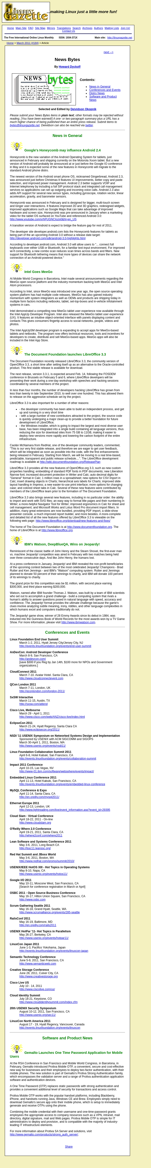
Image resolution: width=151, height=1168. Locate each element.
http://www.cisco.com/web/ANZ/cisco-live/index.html (52, 716)
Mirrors (51, 28)
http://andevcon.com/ (32, 659)
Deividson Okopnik (83, 109)
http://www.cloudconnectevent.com (41, 678)
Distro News (97, 93)
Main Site (21, 28)
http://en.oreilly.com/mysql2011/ (39, 797)
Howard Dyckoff (69, 66)
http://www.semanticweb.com (37, 963)
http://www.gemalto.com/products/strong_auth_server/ (44, 1134)
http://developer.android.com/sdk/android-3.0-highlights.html (47, 238)
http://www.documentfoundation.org (89, 527)
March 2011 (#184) (28, 43)
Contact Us (68, 30)
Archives (87, 28)
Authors (98, 28)
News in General (99, 86)
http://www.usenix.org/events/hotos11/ (43, 874)
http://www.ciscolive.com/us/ (37, 989)
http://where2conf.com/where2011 (40, 835)
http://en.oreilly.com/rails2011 (37, 925)
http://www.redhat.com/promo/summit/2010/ (46, 861)
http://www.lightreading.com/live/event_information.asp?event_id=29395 (64, 810)
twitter (89, 125)
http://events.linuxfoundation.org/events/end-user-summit (55, 646)
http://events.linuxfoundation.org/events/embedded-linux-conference (62, 784)
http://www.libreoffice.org (57, 530)
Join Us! (125, 28)
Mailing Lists (112, 28)
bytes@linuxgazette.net (24, 125)
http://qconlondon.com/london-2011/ (42, 691)
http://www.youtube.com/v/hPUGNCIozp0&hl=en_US (43, 219)
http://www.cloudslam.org (35, 822)
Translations (64, 28)
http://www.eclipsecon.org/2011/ (39, 729)
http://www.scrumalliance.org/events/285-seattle (49, 912)
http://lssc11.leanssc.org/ (35, 848)
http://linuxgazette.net (119, 37)
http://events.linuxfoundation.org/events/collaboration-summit (57, 758)
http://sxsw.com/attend (33, 704)
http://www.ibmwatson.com (78, 622)
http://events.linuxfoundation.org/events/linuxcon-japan (53, 950)
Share (69, 1146)
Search (77, 28)
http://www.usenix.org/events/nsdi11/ (42, 745)
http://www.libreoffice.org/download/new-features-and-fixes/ (73, 520)
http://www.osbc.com (32, 899)
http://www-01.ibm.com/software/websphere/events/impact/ (56, 771)
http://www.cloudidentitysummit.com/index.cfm (48, 1002)
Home (10, 28)
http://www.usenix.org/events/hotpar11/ (43, 938)
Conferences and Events (104, 90)
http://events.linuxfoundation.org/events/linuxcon (49, 1027)
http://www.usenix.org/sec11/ (37, 1015)
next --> (108, 52)
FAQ (30, 28)
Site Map (40, 28)
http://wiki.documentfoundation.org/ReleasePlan (70, 462)
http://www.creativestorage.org (38, 976)
